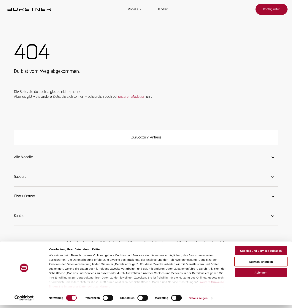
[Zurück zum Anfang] (146, 137)
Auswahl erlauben (261, 264)
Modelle (135, 9)
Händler (162, 9)
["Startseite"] (29, 9)
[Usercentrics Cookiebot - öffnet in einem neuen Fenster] (24, 301)
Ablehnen (261, 275)
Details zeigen (198, 300)
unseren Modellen (131, 96)
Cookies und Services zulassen (261, 253)
